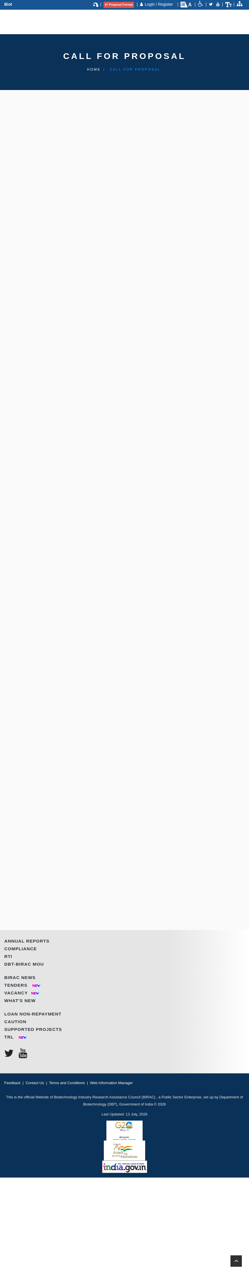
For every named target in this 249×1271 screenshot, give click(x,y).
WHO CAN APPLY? (46, 396)
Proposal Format (119, 4)
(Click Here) (196, 840)
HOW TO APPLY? (45, 797)
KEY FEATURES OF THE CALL (60, 238)
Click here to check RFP (95, 775)
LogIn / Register (159, 4)
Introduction (44, 157)
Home (94, 69)
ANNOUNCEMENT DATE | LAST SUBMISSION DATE (85, 862)
